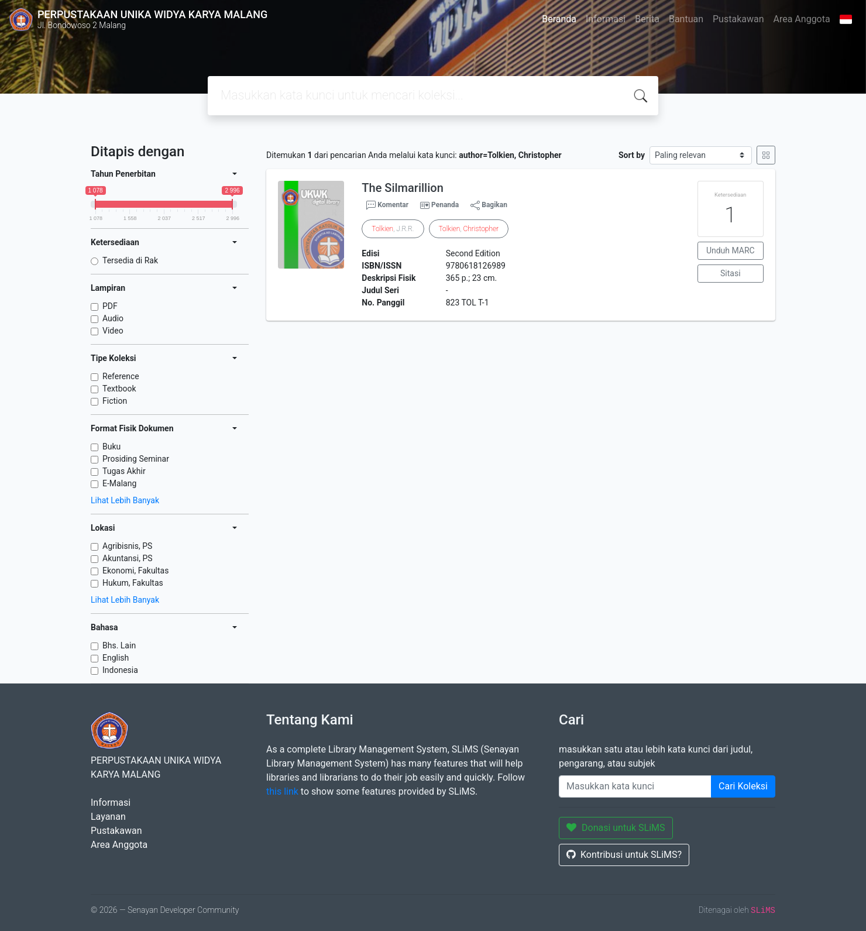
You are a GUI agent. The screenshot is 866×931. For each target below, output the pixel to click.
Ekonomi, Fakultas (135, 570)
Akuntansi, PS (127, 558)
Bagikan (488, 205)
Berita (647, 19)
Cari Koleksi (743, 786)
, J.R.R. (393, 229)
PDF (110, 306)
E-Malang (119, 483)
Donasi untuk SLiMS (615, 827)
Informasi (606, 19)
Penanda (445, 205)
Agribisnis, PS (127, 546)
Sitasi (730, 273)
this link (282, 791)
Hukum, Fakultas (132, 583)
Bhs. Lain (119, 645)
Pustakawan (738, 19)
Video (112, 330)
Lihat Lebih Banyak (125, 500)
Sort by (631, 155)
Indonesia (120, 670)
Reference (120, 376)
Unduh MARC (730, 250)
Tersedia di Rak (130, 260)
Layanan (108, 816)
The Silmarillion (402, 188)
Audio (112, 318)
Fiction (114, 401)
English (115, 657)
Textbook (119, 388)
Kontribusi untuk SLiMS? (624, 854)
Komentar (387, 205)
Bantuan (686, 19)
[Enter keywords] (635, 786)
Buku (111, 446)
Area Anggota (802, 19)
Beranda (559, 19)
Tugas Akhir (124, 471)
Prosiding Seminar (135, 458)
